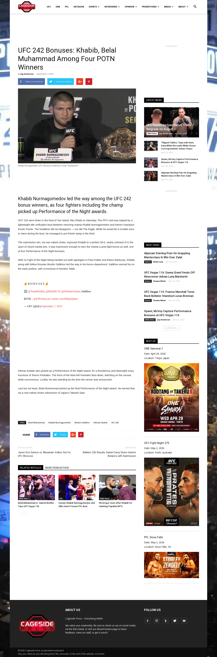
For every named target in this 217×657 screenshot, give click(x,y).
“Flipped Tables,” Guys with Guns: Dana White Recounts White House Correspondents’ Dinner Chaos (178, 145)
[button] (195, 4)
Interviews (112, 6)
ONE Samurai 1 (153, 348)
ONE (58, 6)
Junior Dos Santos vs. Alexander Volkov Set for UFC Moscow (44, 454)
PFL (67, 6)
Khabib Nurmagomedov (59, 422)
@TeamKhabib (36, 291)
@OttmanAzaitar (71, 291)
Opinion (131, 6)
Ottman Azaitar (100, 422)
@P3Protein (40, 298)
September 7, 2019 (52, 306)
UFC (49, 6)
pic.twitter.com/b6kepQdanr (62, 298)
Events (94, 6)
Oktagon (78, 6)
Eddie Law (158, 261)
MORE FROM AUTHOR (57, 467)
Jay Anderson (27, 74)
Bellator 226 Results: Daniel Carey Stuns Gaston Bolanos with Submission (109, 454)
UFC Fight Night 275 (156, 443)
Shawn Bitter (159, 281)
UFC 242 (115, 422)
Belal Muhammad (36, 422)
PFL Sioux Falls (153, 537)
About (183, 6)
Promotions (150, 6)
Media (168, 6)
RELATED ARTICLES (30, 467)
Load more (171, 327)
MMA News (23, 498)
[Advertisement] (108, 25)
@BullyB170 (53, 291)
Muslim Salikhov (82, 422)
